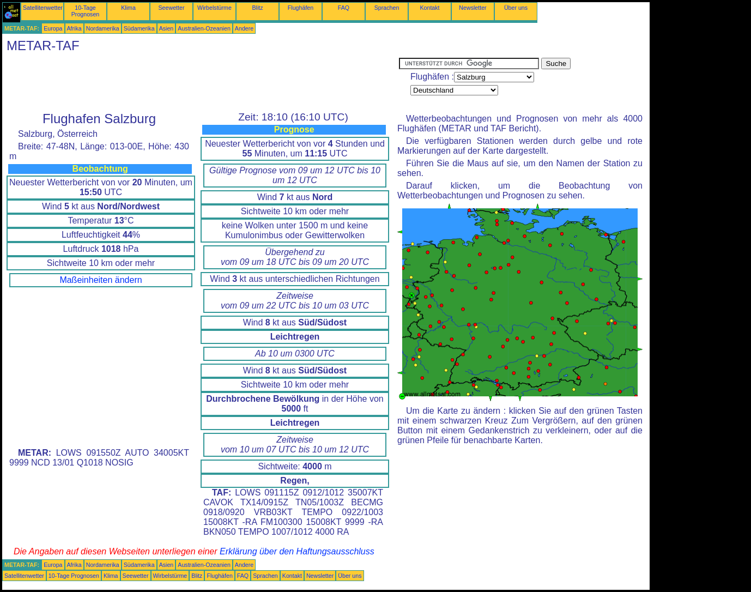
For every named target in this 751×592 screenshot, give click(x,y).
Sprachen (386, 7)
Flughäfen (300, 7)
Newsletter (472, 7)
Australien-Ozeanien (204, 28)
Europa (53, 28)
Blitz (257, 7)
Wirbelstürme (214, 7)
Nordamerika (102, 28)
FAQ (343, 7)
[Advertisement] (200, 82)
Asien (166, 28)
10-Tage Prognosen (85, 10)
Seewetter (172, 7)
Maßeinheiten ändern (100, 280)
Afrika (74, 28)
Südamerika (139, 28)
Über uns (516, 7)
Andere (244, 28)
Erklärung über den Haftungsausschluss (297, 551)
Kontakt (429, 7)
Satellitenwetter (43, 7)
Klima (128, 7)
